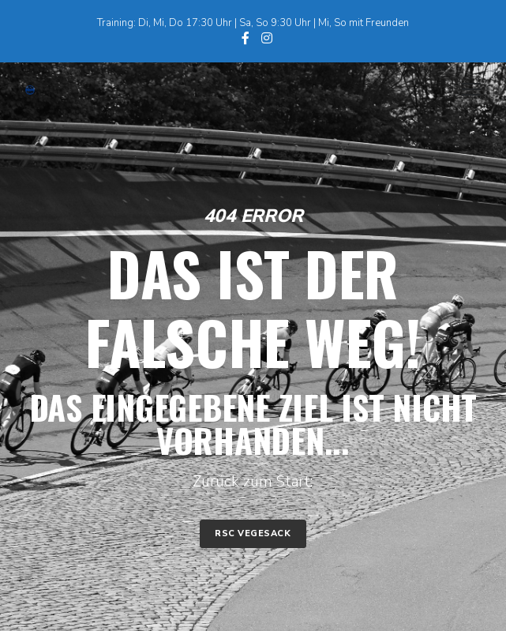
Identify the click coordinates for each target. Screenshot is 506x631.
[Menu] (464, 90)
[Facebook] (245, 38)
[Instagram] (266, 38)
